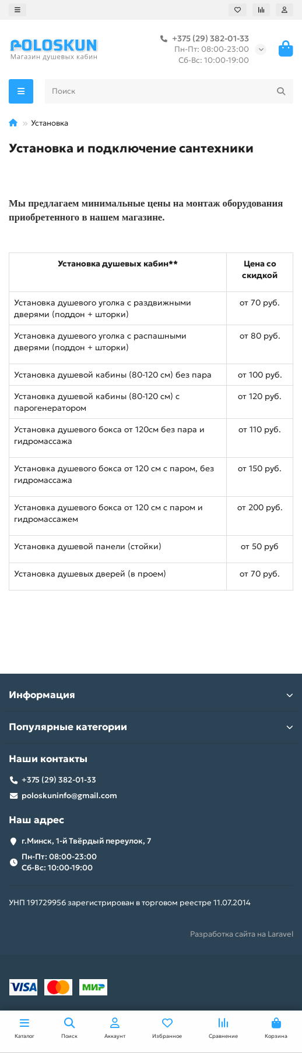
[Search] (169, 91)
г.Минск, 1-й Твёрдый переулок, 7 (86, 841)
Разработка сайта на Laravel (241, 934)
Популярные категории (151, 727)
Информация (151, 695)
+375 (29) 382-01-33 (202, 38)
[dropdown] (17, 9)
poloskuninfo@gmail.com (69, 796)
